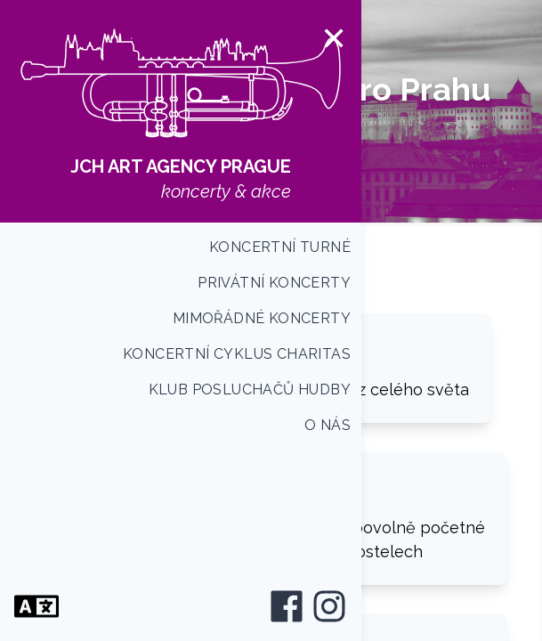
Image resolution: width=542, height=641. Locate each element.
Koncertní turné (280, 247)
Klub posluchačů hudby (250, 389)
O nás (327, 425)
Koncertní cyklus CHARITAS (237, 353)
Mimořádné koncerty (262, 318)
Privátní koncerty (274, 282)
